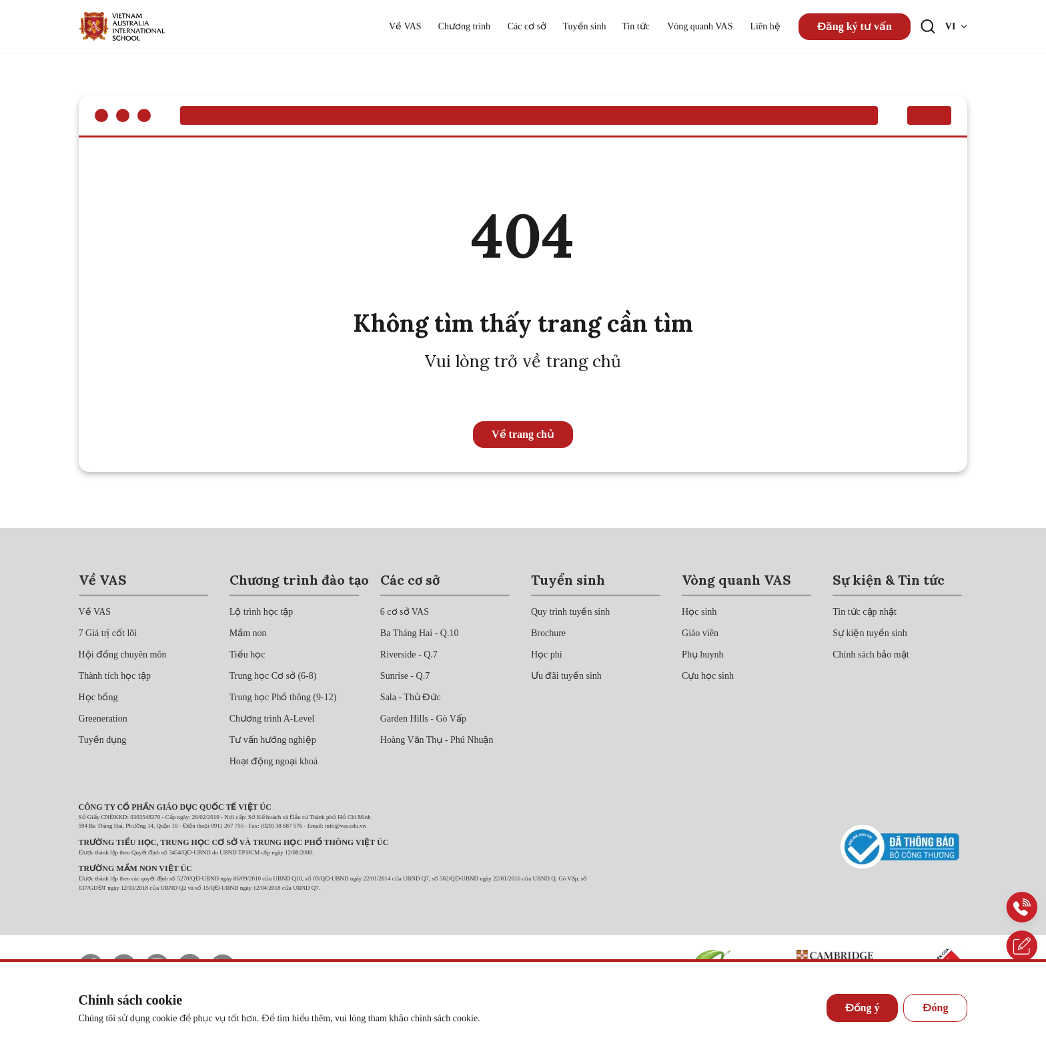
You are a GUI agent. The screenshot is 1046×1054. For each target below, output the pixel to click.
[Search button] (928, 26)
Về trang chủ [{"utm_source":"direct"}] (523, 434)
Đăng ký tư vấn (854, 26)
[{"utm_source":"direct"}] (122, 26)
